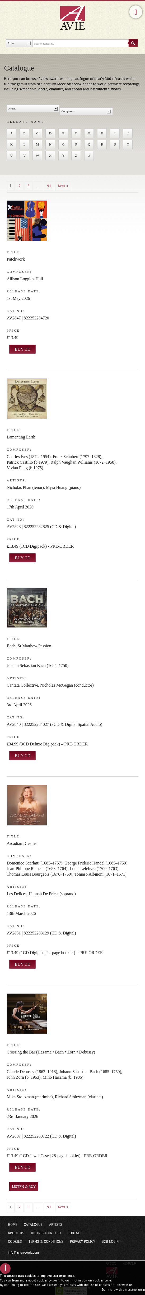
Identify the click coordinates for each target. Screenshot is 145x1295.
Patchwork (16, 259)
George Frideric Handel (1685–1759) (95, 863)
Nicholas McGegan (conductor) (67, 685)
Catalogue (33, 1225)
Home (12, 1225)
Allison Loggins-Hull (25, 278)
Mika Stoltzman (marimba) (30, 1097)
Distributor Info (46, 1233)
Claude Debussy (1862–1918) (32, 1071)
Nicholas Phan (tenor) (25, 487)
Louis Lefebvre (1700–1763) (94, 868)
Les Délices (16, 894)
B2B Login (110, 1242)
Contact (74, 1233)
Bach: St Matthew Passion (29, 646)
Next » (63, 186)
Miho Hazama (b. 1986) (63, 1077)
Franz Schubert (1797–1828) (77, 456)
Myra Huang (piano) (63, 487)
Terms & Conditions (46, 1242)
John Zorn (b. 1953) (23, 1077)
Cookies (15, 1242)
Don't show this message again (123, 1289)
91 (49, 186)
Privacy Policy (82, 1242)
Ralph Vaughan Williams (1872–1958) (82, 462)
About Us (16, 1233)
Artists (55, 1225)
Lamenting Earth (21, 437)
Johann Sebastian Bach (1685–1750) (37, 665)
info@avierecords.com (23, 1252)
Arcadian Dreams (21, 843)
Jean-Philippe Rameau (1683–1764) (37, 868)
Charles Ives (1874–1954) (28, 456)
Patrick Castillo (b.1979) (27, 462)
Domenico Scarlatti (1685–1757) (34, 863)
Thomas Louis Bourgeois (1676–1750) (39, 874)
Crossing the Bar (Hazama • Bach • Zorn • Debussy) (51, 1052)
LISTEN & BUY (24, 1186)
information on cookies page (91, 1280)
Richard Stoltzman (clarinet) (79, 1097)
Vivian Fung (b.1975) (25, 468)
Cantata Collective (22, 685)
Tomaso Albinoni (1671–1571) (100, 874)
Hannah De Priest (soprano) (52, 894)
